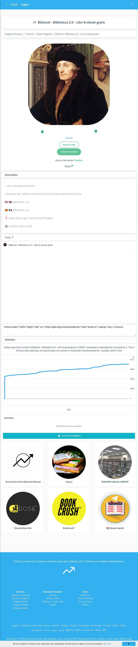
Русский (37, 625)
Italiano (65, 625)
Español (74, 625)
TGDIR (14, 4)
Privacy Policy (85, 601)
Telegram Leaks (20, 608)
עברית (46, 630)
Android (53, 595)
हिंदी (104, 630)
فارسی (61, 630)
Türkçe (122, 625)
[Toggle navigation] (132, 4)
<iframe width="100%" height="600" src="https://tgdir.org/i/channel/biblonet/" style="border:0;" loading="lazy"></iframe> (69, 330)
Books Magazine (44, 34)
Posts (8, 237)
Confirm (79, 160)
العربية (54, 630)
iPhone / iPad (52, 598)
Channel (30, 34)
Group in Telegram (20, 598)
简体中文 (70, 630)
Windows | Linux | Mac (53, 601)
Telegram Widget (20, 604)
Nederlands (96, 625)
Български (37, 630)
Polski (115, 625)
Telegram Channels (20, 595)
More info (107, 644)
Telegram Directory (13, 34)
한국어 (79, 630)
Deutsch (56, 625)
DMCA (85, 604)
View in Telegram (69, 152)
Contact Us (85, 595)
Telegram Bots (20, 601)
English (15, 625)
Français (46, 625)
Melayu (98, 630)
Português (84, 625)
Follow (68, 138)
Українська (26, 625)
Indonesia (88, 630)
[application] (69, 379)
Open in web (69, 145)
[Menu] (133, 357)
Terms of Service (85, 598)
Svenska (107, 625)
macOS (52, 604)
